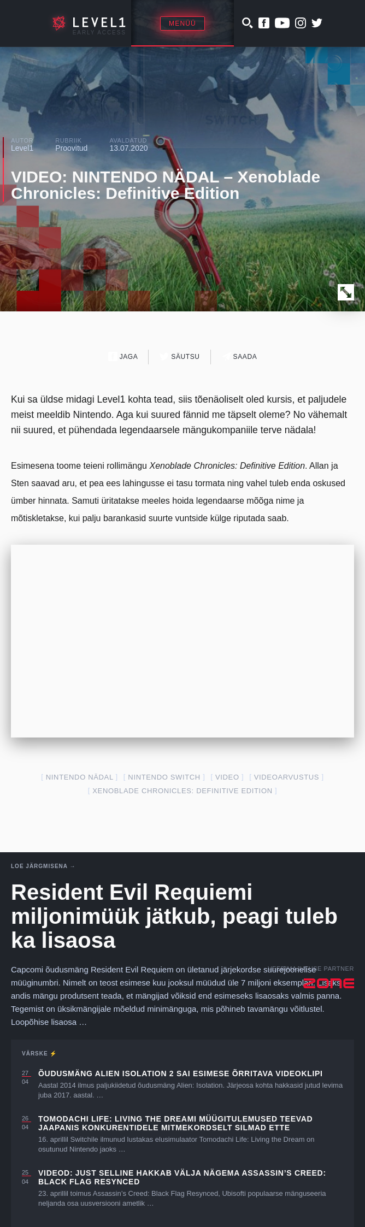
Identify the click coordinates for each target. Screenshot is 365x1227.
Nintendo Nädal (79, 777)
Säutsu (179, 356)
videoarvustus (286, 777)
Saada (239, 356)
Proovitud (71, 148)
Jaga (123, 356)
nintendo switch (164, 777)
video (227, 777)
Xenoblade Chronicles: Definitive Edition (182, 791)
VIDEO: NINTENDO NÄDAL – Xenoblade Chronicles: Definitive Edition (165, 185)
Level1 (22, 148)
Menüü (182, 23)
